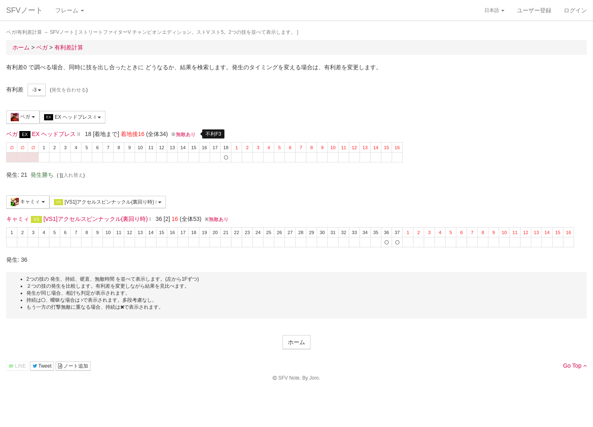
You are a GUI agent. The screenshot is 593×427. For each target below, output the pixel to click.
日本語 (494, 10)
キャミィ (28, 202)
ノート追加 (73, 366)
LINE (17, 366)
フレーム (69, 10)
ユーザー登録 (534, 10)
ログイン (575, 10)
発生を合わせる (68, 90)
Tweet (42, 366)
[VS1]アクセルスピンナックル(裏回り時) (107, 202)
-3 (36, 90)
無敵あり (186, 134)
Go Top (575, 365)
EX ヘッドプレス (72, 117)
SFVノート (24, 10)
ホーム (296, 342)
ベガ (23, 117)
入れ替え (70, 175)
